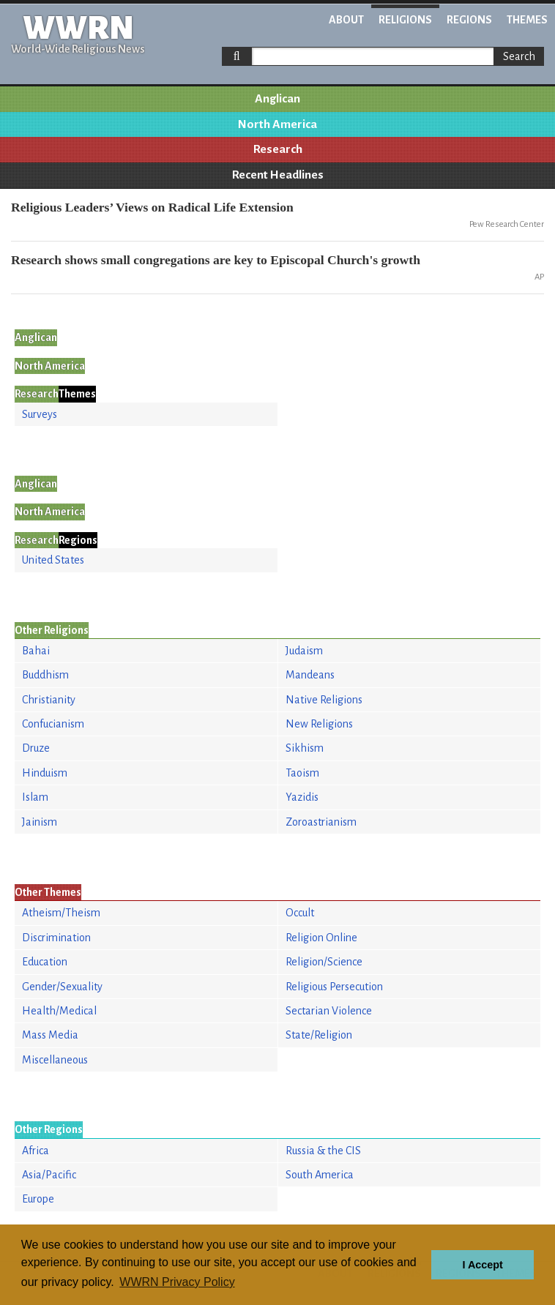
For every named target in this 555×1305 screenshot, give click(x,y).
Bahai (36, 651)
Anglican (277, 98)
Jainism (39, 822)
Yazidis (302, 797)
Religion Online (321, 937)
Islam (35, 797)
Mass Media (50, 1035)
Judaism (304, 651)
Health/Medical (59, 1011)
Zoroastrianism (321, 822)
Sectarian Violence (329, 1011)
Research (277, 149)
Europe (38, 1199)
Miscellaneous (55, 1060)
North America (277, 124)
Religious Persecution (334, 986)
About (346, 20)
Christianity (48, 700)
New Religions (319, 724)
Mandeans (310, 675)
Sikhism (305, 748)
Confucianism (53, 724)
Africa (35, 1150)
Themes (527, 20)
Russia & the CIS (323, 1150)
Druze (36, 748)
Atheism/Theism (61, 913)
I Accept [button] (482, 1265)
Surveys (39, 414)
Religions (405, 20)
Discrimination (56, 937)
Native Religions (324, 700)
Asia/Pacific (49, 1175)
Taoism (302, 773)
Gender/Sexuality (62, 986)
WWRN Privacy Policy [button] (176, 1282)
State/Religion (319, 1035)
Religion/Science (324, 962)
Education (44, 962)
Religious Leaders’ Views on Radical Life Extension (152, 207)
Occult (300, 913)
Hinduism (44, 773)
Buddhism (45, 675)
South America (320, 1175)
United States (53, 560)
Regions (469, 20)
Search (519, 56)
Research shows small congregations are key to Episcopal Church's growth (215, 260)
